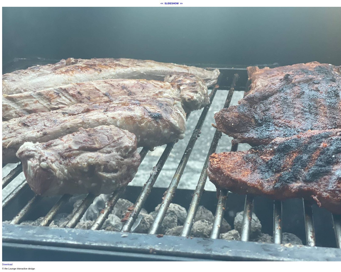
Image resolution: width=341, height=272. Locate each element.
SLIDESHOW (172, 3)
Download (7, 264)
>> (181, 3)
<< (162, 3)
